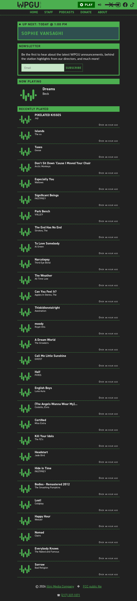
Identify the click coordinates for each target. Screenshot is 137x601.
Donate (86, 12)
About (102, 12)
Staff (48, 12)
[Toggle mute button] (99, 4)
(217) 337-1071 (70, 595)
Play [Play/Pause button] (86, 5)
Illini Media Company (60, 586)
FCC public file (92, 586)
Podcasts (66, 12)
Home (34, 12)
